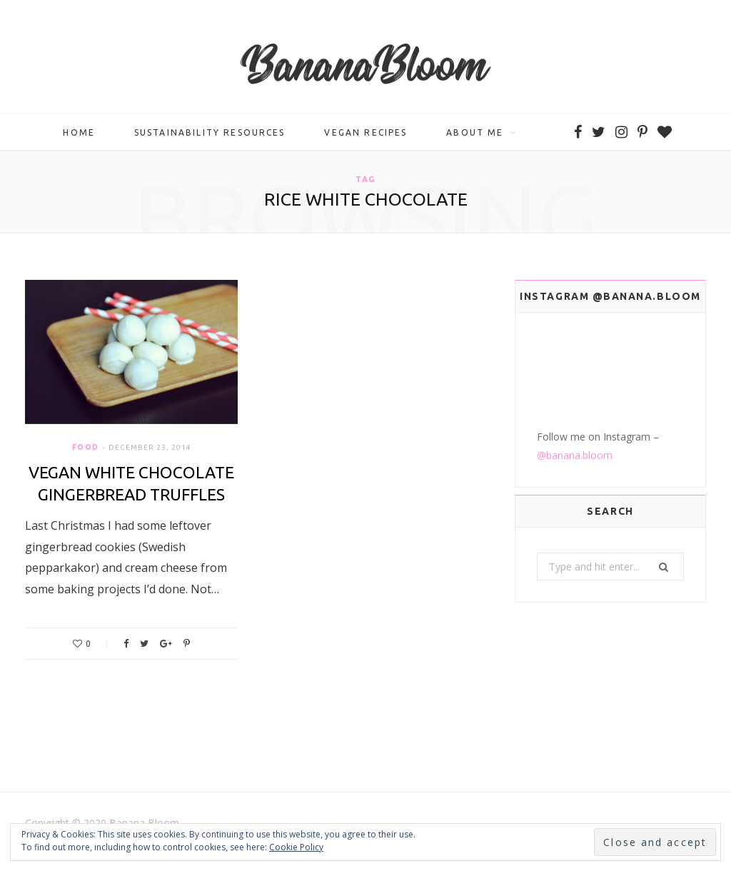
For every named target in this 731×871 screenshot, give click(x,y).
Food (85, 447)
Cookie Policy (296, 847)
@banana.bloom (574, 455)
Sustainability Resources (210, 132)
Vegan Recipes (365, 132)
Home (79, 132)
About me (474, 132)
